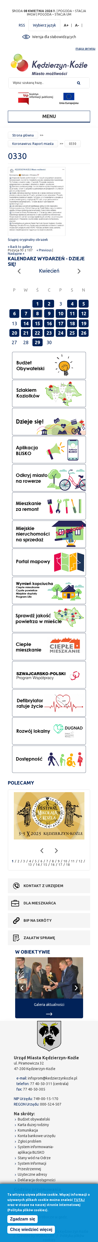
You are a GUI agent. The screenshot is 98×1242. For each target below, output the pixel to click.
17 (60, 323)
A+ (66, 25)
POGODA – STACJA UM (54, 14)
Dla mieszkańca (40, 903)
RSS (22, 25)
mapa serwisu (85, 48)
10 (60, 313)
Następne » (16, 253)
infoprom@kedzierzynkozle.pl (52, 1078)
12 (83, 313)
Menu (49, 116)
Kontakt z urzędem (43, 886)
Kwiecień (49, 271)
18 (72, 323)
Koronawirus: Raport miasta (33, 143)
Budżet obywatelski (34, 1119)
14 (25, 323)
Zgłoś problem (29, 1141)
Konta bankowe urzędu (36, 1136)
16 (49, 323)
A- (77, 25)
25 (72, 332)
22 (37, 332)
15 (37, 323)
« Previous (44, 250)
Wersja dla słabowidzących (54, 37)
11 (72, 313)
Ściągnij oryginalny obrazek (28, 239)
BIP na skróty (38, 920)
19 (83, 323)
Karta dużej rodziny (33, 1125)
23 (49, 332)
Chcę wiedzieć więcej (31, 1231)
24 (60, 332)
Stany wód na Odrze (34, 1158)
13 (30, 864)
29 (37, 342)
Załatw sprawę (39, 938)
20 (14, 332)
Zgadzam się (22, 1220)
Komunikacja (28, 1130)
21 (25, 332)
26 (83, 332)
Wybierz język (44, 25)
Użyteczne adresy (32, 1174)
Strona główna (23, 135)
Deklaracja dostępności (36, 1180)
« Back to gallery (20, 246)
